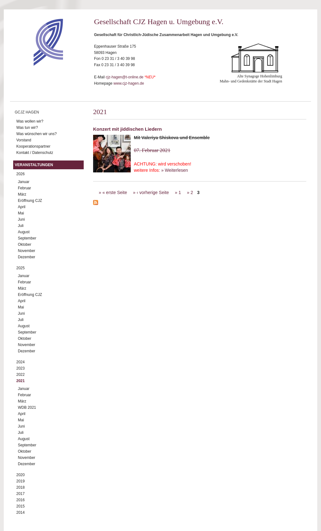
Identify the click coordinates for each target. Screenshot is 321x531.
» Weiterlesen (174, 170)
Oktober (24, 244)
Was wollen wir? (29, 121)
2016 (20, 500)
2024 (20, 362)
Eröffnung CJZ (30, 200)
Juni (21, 219)
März (22, 194)
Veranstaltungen (34, 165)
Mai (21, 213)
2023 (20, 368)
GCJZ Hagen (27, 112)
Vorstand (23, 140)
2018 (20, 487)
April (21, 207)
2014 (20, 512)
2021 (20, 381)
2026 (20, 174)
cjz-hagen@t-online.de (124, 77)
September (27, 238)
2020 (20, 475)
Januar (23, 182)
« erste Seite (115, 192)
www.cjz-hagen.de (128, 83)
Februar (24, 188)
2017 (20, 494)
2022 (20, 374)
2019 (20, 481)
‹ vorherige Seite (153, 192)
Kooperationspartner (33, 146)
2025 (20, 268)
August (23, 232)
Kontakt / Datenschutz (34, 152)
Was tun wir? (27, 127)
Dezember (26, 257)
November (26, 251)
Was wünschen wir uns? (36, 134)
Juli (21, 225)
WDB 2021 (27, 407)
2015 (20, 506)
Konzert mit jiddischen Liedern (127, 129)
